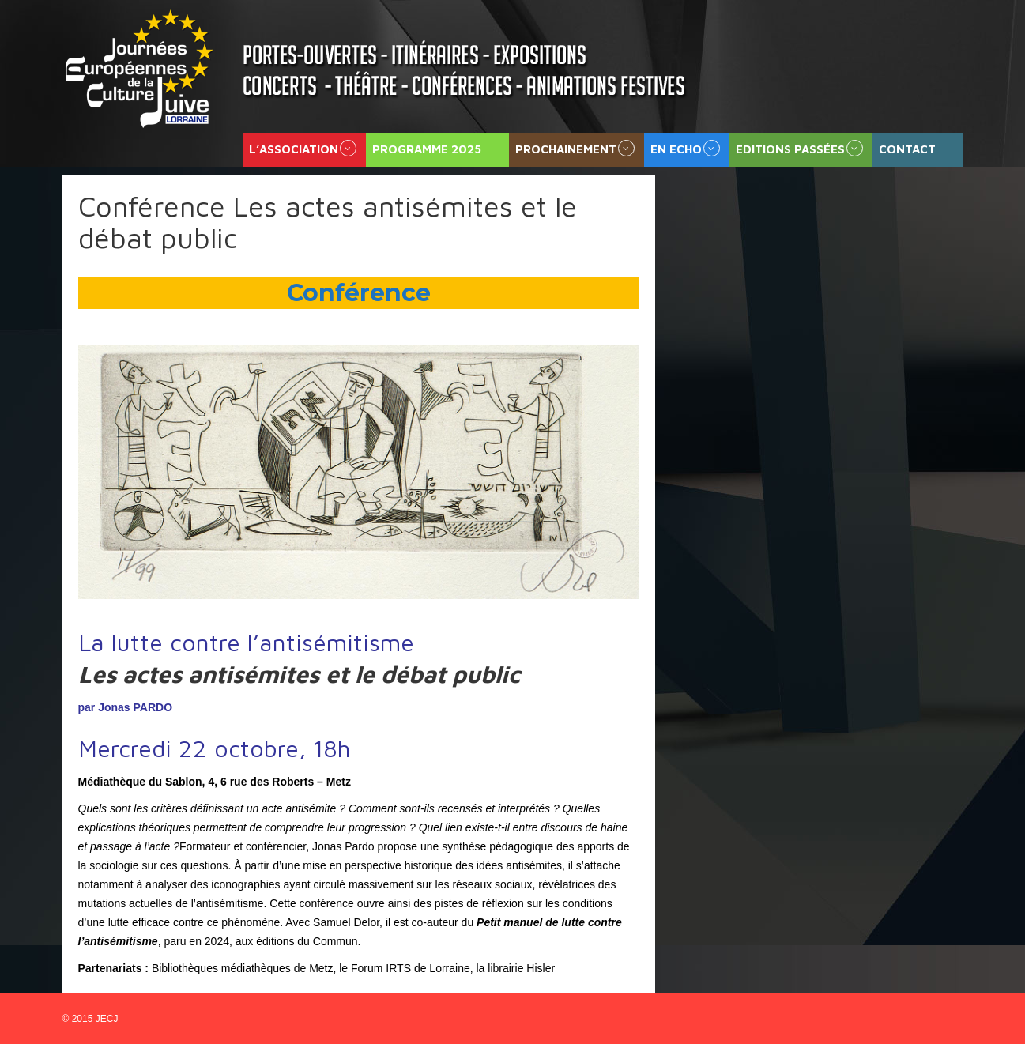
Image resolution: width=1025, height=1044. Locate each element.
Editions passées (790, 149)
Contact (907, 149)
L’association (293, 149)
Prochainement (565, 149)
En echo (676, 149)
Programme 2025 (426, 149)
